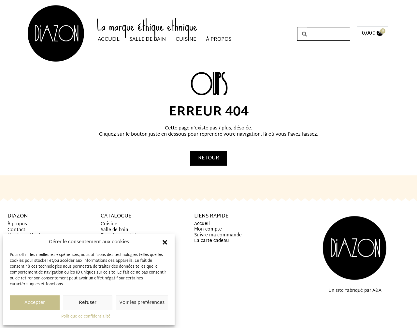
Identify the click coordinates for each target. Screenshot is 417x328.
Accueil (109, 39)
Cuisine (186, 39)
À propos (218, 39)
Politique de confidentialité (85, 316)
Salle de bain (147, 39)
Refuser (87, 302)
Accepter (34, 302)
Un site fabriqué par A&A (354, 291)
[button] (165, 242)
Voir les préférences (142, 302)
